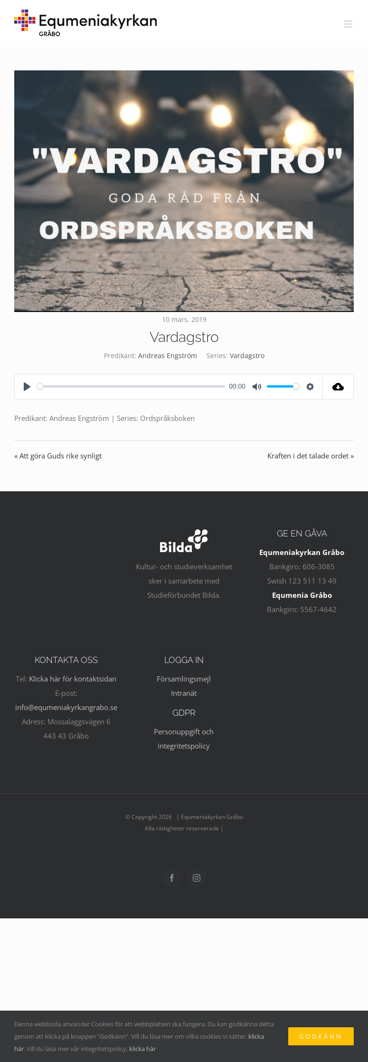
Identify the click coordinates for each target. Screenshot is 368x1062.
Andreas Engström (167, 355)
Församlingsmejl (184, 678)
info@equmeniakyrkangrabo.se (66, 707)
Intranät (184, 693)
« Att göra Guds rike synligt (58, 455)
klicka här (142, 1048)
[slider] (131, 386)
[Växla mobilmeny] (349, 24)
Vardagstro (247, 355)
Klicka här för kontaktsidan (72, 678)
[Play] (27, 386)
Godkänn (321, 1036)
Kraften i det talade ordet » (310, 455)
